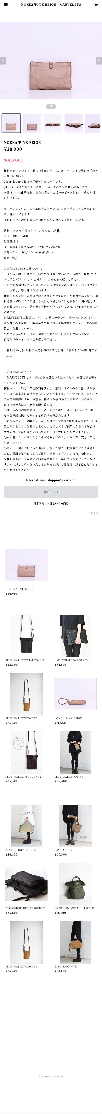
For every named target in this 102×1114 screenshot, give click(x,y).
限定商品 (8, 1022)
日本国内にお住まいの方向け (51, 503)
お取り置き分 (11, 1034)
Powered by (51, 1076)
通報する (93, 513)
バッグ (7, 998)
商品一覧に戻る (51, 1053)
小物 (6, 1010)
